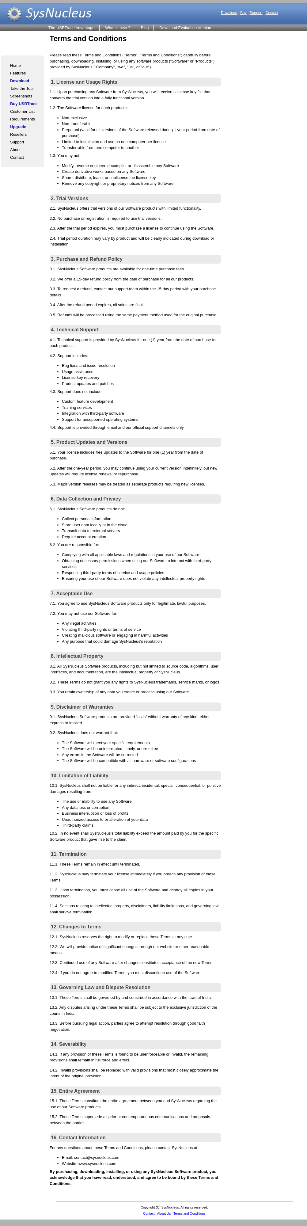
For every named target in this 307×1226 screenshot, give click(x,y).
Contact (271, 13)
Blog (145, 27)
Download (229, 13)
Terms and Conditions (189, 1213)
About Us (164, 1213)
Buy (243, 13)
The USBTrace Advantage (71, 27)
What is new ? (117, 27)
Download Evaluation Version (185, 27)
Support (256, 13)
